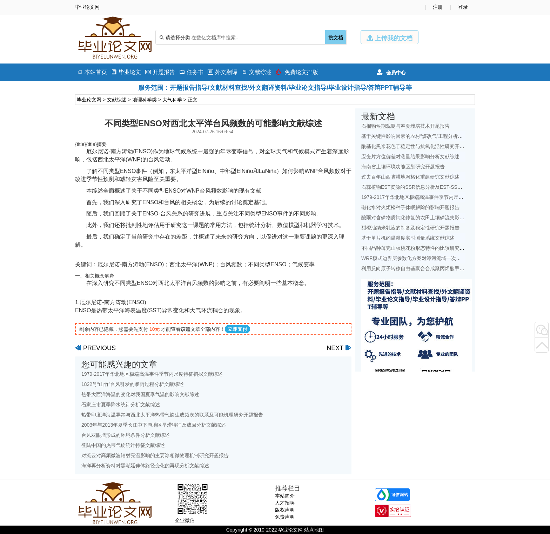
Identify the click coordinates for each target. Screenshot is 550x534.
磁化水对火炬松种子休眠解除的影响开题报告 (410, 207)
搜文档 (335, 37)
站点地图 (314, 530)
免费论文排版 (297, 72)
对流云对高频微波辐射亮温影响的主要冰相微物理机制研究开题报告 (155, 455)
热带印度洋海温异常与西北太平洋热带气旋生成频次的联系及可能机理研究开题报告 (172, 415)
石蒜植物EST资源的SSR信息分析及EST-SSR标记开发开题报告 (430, 187)
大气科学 (172, 99)
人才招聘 (285, 503)
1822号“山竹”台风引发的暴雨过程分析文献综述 (132, 384)
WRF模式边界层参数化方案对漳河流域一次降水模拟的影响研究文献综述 (440, 258)
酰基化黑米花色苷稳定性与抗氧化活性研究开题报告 (417, 146)
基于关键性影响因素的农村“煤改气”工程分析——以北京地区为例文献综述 (441, 136)
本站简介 (285, 496)
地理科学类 (144, 99)
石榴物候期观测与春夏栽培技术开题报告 (405, 126)
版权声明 (285, 510)
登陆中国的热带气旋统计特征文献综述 (123, 445)
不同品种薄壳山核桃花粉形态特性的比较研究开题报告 (420, 248)
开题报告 (160, 72)
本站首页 (92, 72)
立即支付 (237, 329)
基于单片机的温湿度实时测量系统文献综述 (408, 238)
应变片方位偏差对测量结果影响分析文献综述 (410, 156)
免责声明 (285, 517)
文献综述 (256, 72)
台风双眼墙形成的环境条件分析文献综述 (125, 435)
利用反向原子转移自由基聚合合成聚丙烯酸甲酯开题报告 (422, 268)
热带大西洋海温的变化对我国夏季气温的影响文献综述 (140, 394)
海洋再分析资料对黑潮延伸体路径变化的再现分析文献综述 (145, 465)
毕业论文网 (89, 99)
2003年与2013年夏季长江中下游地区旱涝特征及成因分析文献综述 (153, 425)
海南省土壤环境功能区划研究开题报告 (403, 166)
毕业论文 (126, 72)
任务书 (191, 72)
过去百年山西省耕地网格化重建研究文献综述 (410, 177)
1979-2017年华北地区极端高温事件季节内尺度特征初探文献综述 (152, 374)
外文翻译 (222, 72)
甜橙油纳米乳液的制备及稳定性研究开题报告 (410, 228)
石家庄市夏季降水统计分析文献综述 (120, 404)
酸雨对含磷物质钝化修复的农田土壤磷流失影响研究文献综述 (427, 217)
